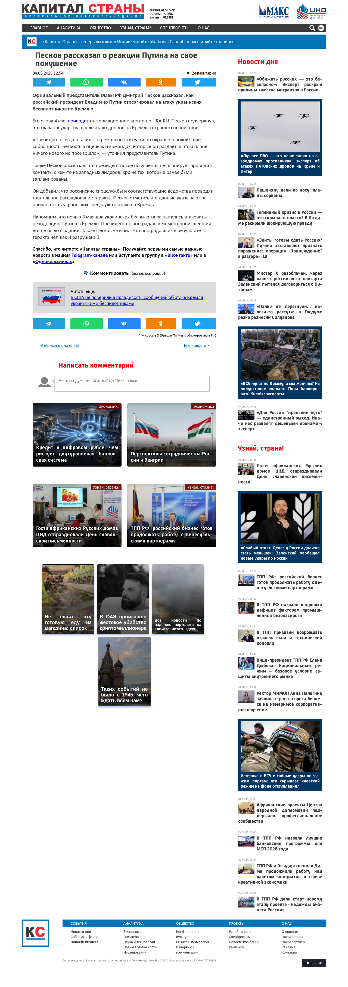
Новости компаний (244, 942)
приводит (78, 121)
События (79, 923)
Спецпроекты (174, 27)
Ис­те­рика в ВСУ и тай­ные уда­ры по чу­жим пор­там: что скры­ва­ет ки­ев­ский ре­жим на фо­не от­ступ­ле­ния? (280, 781)
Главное (39, 27)
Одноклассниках (53, 261)
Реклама (289, 947)
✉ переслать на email (59, 345)
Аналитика (68, 27)
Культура (183, 936)
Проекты (236, 923)
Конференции (187, 931)
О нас (203, 27)
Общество (100, 27)
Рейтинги (236, 947)
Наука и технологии (139, 942)
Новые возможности (140, 947)
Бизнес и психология (193, 942)
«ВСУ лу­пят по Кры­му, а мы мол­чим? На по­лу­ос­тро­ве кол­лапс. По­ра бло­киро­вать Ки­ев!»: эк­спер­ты (280, 388)
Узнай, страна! (135, 27)
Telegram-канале (90, 255)
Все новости (195, 345)
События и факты (84, 936)
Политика (131, 936)
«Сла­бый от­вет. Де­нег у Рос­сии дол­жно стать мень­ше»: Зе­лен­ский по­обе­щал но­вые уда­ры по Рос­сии (280, 553)
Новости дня (258, 61)
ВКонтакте (178, 255)
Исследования (135, 952)
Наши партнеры (294, 942)
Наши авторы (292, 936)
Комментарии (203, 73)
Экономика (109, 406)
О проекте (290, 931)
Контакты (289, 952)
